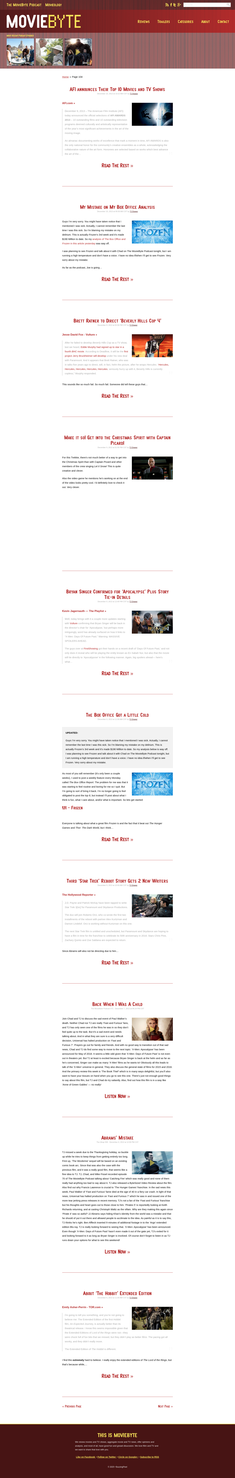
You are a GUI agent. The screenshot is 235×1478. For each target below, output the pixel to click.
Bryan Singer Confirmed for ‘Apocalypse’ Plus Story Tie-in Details (117, 594)
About (205, 21)
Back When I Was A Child (117, 1004)
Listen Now (116, 1096)
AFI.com (68, 103)
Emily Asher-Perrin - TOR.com (81, 1307)
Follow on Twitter (106, 1457)
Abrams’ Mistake (118, 1137)
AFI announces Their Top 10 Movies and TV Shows (117, 89)
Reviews (144, 21)
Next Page (164, 1406)
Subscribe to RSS (149, 1457)
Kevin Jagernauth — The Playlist (83, 611)
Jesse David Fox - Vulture (79, 334)
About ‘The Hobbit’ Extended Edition (117, 1293)
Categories (186, 21)
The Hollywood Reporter (78, 894)
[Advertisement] (183, 67)
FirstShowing (91, 648)
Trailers (163, 21)
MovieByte (44, 21)
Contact (223, 21)
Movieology (53, 5)
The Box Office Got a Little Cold (117, 714)
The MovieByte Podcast (24, 5)
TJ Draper (134, 94)
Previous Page (73, 1406)
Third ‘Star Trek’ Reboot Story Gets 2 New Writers (117, 880)
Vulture (74, 623)
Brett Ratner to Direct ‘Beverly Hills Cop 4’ (117, 320)
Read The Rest (116, 165)
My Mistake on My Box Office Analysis (117, 207)
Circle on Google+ (128, 1457)
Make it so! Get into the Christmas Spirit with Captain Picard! (117, 440)
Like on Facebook (86, 1457)
